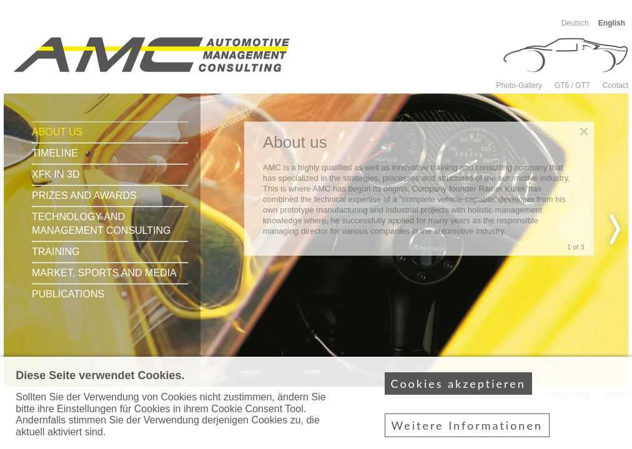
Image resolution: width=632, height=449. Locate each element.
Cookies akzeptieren (458, 390)
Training (55, 251)
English (611, 23)
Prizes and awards (84, 195)
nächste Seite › (615, 229)
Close (584, 131)
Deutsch (575, 23)
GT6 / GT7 (572, 85)
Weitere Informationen (467, 432)
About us (57, 132)
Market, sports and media (104, 273)
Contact (615, 85)
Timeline (55, 153)
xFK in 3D (55, 174)
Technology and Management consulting (101, 223)
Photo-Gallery (519, 85)
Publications (68, 294)
